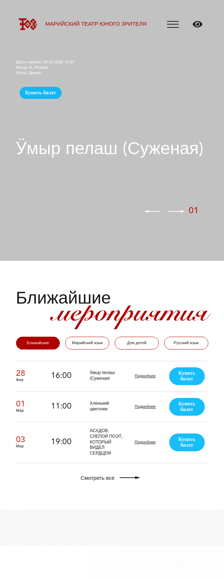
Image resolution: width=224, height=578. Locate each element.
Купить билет (40, 92)
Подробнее (145, 376)
